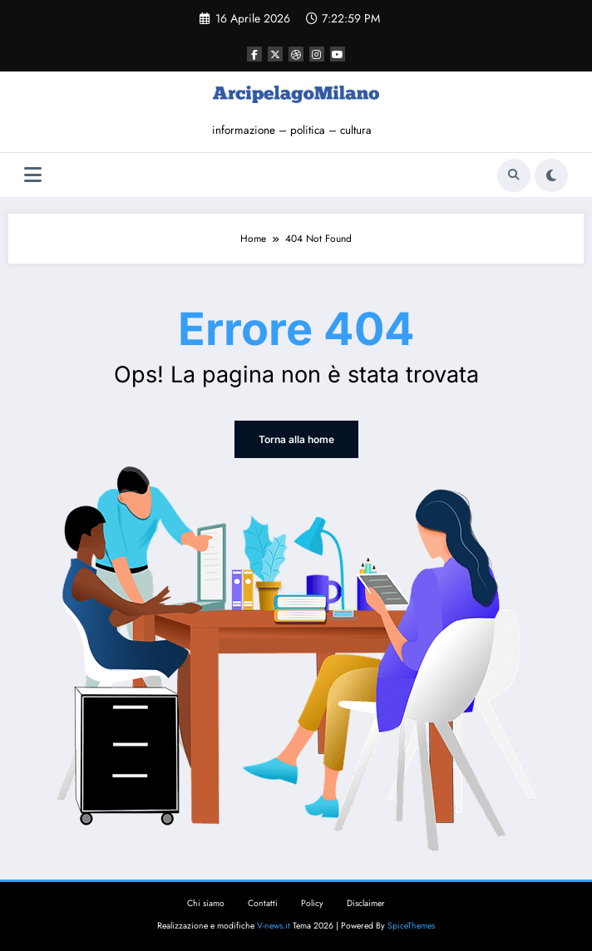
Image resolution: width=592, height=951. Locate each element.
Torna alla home (296, 439)
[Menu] (33, 175)
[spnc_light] (551, 175)
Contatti (263, 903)
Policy (312, 903)
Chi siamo (205, 903)
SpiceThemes (411, 925)
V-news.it (273, 925)
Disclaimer (366, 903)
